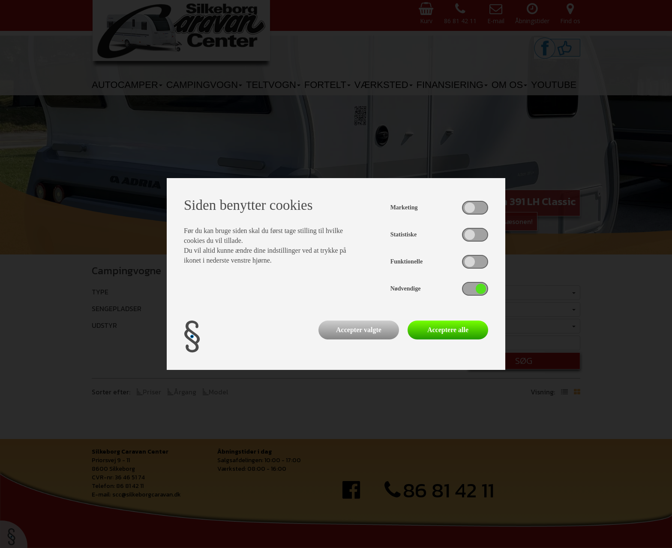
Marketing (404, 207)
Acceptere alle (447, 329)
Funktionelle (406, 261)
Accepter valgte (358, 329)
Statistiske (403, 234)
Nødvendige (405, 288)
